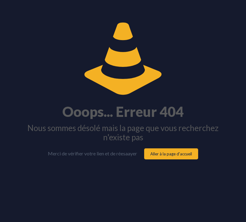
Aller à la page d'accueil (171, 153)
